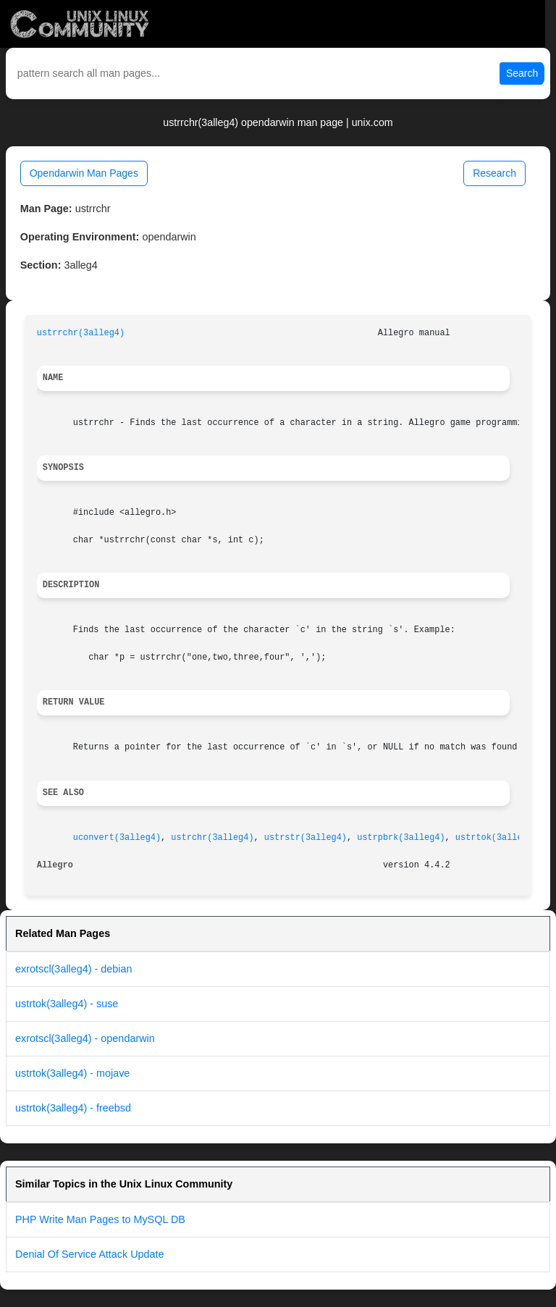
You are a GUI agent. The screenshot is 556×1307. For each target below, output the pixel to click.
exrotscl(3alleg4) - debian (73, 969)
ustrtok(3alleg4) (496, 838)
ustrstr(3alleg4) (305, 838)
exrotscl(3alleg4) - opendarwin (85, 1038)
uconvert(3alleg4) (117, 838)
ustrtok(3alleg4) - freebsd (73, 1108)
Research (494, 173)
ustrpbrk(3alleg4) (401, 838)
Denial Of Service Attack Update (89, 1254)
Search (522, 73)
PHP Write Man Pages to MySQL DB (100, 1219)
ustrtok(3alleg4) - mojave (72, 1073)
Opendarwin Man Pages (84, 173)
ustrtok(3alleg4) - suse (66, 1003)
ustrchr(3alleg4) (212, 838)
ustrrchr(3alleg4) (81, 333)
